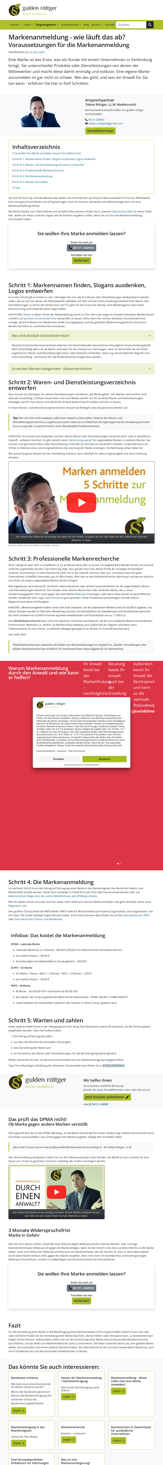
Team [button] (27, 24)
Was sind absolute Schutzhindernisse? (41, 335)
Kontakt (110, 24)
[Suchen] (131, 24)
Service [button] (96, 24)
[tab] (118, 863)
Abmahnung (58, 598)
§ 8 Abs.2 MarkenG (113, 1065)
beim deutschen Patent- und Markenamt (38, 919)
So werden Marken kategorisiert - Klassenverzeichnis (52, 368)
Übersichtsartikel (122, 211)
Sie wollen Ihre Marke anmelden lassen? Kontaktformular (46, 153)
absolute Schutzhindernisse (40, 318)
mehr (18, 1410)
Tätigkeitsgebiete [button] (46, 24)
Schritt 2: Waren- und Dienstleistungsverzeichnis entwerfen (48, 165)
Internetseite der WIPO (136, 915)
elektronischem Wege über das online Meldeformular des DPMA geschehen (52, 896)
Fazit (16, 187)
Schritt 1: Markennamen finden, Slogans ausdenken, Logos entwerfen (54, 159)
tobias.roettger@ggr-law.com (104, 123)
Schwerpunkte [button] (70, 24)
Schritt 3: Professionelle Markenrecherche (38, 170)
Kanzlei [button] (14, 24)
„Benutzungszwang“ (80, 440)
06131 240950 (94, 119)
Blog (86, 24)
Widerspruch (82, 594)
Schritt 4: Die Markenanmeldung (32, 176)
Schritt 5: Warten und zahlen (30, 182)
